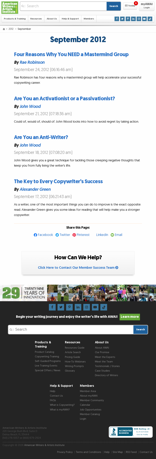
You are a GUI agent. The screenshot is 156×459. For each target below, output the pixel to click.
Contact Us (56, 395)
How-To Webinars (75, 361)
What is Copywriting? (62, 405)
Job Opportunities (90, 409)
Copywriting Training (47, 356)
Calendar (85, 405)
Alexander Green (35, 189)
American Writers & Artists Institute (44, 445)
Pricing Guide (72, 357)
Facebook (45, 235)
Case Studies (102, 370)
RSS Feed (131, 452)
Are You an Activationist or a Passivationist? (64, 98)
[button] (130, 6)
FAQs (53, 400)
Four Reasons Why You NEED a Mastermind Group (71, 54)
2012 (11, 29)
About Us (52, 18)
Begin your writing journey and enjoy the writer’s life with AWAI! (78, 317)
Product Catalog (44, 352)
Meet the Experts (105, 357)
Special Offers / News (47, 370)
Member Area (88, 391)
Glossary (70, 370)
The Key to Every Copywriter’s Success (58, 181)
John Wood (30, 106)
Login (83, 418)
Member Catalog (90, 414)
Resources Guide (74, 347)
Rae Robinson (32, 62)
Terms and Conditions (88, 452)
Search (113, 6)
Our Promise (102, 352)
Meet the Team (104, 361)
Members (89, 18)
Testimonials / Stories (107, 366)
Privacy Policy (65, 452)
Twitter (65, 235)
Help (52, 391)
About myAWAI (88, 395)
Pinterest (83, 235)
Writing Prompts (74, 366)
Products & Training (15, 18)
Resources (36, 18)
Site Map (118, 452)
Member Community (92, 400)
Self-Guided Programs (48, 361)
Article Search (73, 352)
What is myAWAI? (60, 409)
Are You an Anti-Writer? (41, 137)
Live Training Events (46, 365)
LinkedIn (102, 235)
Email (118, 235)
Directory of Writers (106, 375)
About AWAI (102, 347)
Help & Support (70, 18)
